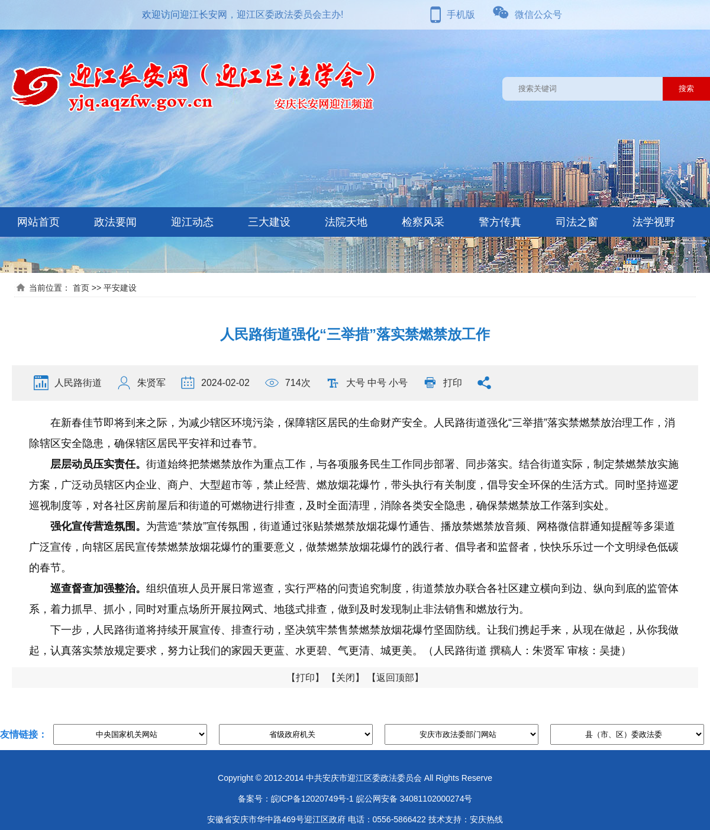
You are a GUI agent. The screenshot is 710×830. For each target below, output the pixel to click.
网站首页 (38, 222)
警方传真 (500, 222)
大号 (355, 383)
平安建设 (120, 287)
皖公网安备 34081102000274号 (414, 798)
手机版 (461, 14)
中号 (376, 383)
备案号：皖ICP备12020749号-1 (296, 798)
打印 (452, 383)
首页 (81, 287)
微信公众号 (538, 14)
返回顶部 (395, 678)
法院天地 (346, 222)
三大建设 (269, 222)
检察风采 (423, 222)
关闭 (345, 678)
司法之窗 (577, 222)
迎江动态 (192, 222)
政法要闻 (115, 222)
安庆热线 (486, 819)
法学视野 (653, 222)
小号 (398, 383)
